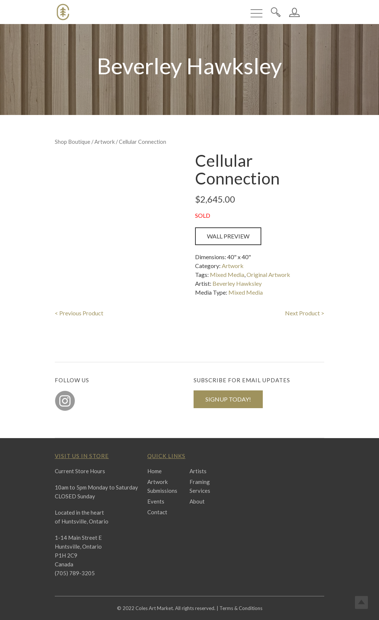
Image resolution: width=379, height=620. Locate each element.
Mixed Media (227, 274)
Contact (157, 512)
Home (154, 471)
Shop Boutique (72, 141)
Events (155, 501)
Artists (198, 471)
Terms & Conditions (240, 608)
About (197, 501)
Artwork (104, 141)
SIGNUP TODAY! (228, 399)
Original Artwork (268, 274)
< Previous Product (79, 312)
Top (361, 602)
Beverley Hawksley (237, 283)
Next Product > (304, 312)
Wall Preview (228, 236)
